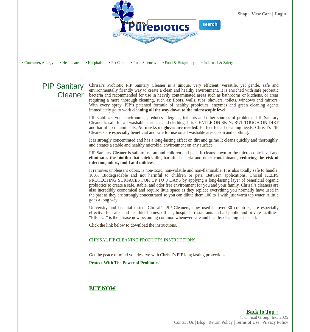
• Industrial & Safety (217, 63)
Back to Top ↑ (262, 312)
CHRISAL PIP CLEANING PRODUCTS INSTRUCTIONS (142, 240)
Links (238, 51)
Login (280, 14)
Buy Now (219, 51)
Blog (201, 322)
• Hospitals (94, 63)
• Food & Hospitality (179, 63)
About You (103, 51)
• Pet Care (116, 63)
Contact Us (184, 322)
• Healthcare (69, 63)
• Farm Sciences (143, 63)
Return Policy (220, 322)
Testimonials (162, 51)
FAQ (142, 51)
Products (125, 51)
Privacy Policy (275, 322)
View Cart (261, 14)
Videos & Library (192, 51)
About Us (81, 51)
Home (62, 51)
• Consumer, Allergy (38, 63)
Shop (242, 14)
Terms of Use (247, 322)
